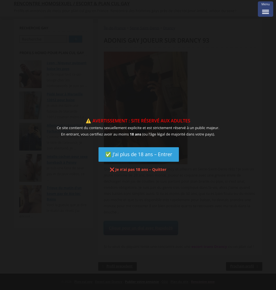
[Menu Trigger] (265, 9)
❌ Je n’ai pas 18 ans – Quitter (138, 169)
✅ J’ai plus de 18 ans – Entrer (138, 154)
